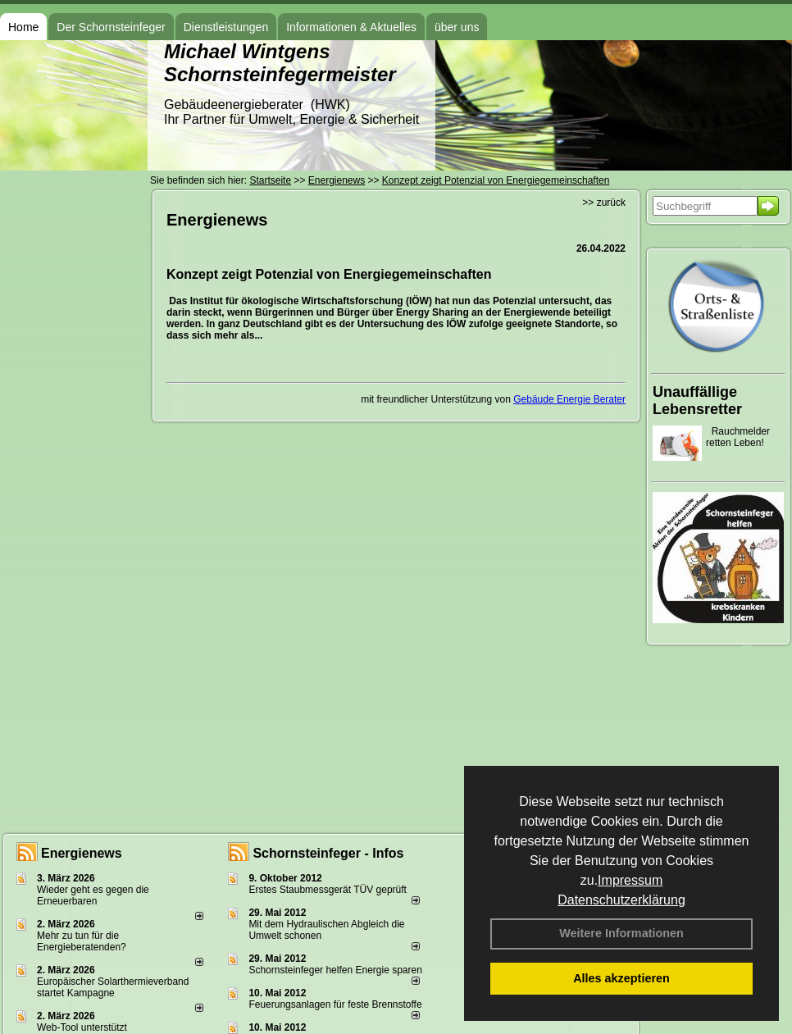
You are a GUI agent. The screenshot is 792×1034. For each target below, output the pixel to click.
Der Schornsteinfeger (111, 27)
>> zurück (604, 202)
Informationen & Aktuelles (351, 27)
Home (23, 27)
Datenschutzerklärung (621, 900)
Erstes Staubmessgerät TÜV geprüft (327, 889)
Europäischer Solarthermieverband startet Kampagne (113, 987)
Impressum (630, 880)
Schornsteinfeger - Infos (328, 853)
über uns (457, 27)
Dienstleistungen (226, 27)
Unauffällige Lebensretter (697, 400)
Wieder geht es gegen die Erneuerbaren (93, 895)
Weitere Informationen (621, 933)
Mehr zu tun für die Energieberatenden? (81, 941)
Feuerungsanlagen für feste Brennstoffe (334, 1004)
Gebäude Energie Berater (569, 399)
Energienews (81, 853)
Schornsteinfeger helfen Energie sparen (334, 970)
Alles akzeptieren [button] (621, 978)
